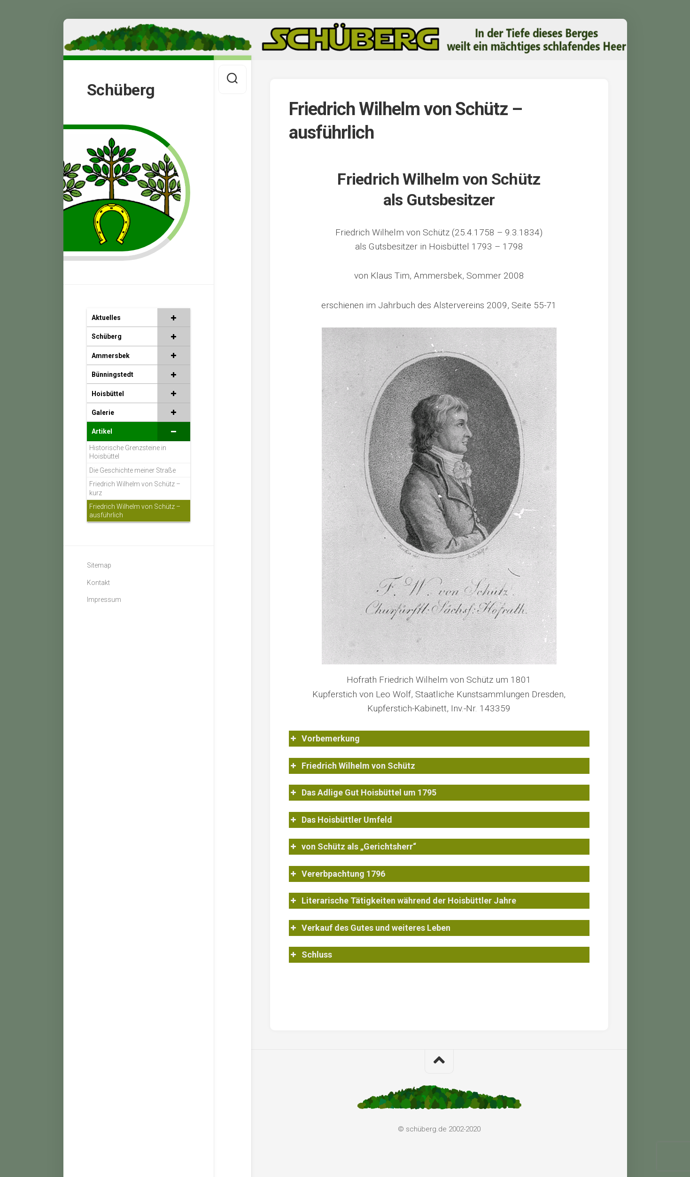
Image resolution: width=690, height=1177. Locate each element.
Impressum (104, 598)
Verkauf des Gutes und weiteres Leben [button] (369, 928)
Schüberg (122, 89)
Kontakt (98, 581)
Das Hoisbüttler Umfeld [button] (340, 820)
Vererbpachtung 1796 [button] (337, 874)
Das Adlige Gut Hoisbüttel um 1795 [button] (362, 792)
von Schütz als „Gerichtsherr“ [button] (352, 846)
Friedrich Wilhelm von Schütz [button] (352, 766)
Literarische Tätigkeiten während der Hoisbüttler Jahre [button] (402, 900)
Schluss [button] (310, 954)
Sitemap (99, 564)
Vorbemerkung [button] (324, 738)
